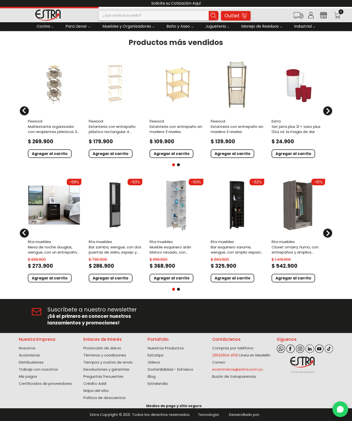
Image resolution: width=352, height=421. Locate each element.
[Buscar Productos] (214, 15)
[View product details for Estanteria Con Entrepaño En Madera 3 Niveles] (176, 108)
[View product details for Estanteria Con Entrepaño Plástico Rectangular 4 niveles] (115, 108)
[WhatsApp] (340, 409)
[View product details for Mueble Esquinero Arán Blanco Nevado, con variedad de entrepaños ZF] (176, 230)
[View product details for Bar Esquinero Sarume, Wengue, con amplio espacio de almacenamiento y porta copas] (237, 230)
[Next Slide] (346, 3)
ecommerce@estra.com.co (237, 369)
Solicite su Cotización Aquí (176, 3)
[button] (298, 17)
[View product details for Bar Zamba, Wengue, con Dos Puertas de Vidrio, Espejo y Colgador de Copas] (115, 230)
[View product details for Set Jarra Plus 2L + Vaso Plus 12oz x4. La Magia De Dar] (298, 108)
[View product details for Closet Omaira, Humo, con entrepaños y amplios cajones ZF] (298, 230)
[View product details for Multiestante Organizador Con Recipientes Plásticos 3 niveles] (54, 108)
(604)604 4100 (225, 355)
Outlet (235, 15)
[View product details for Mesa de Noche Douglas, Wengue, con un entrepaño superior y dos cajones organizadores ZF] (54, 230)
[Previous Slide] (5, 3)
